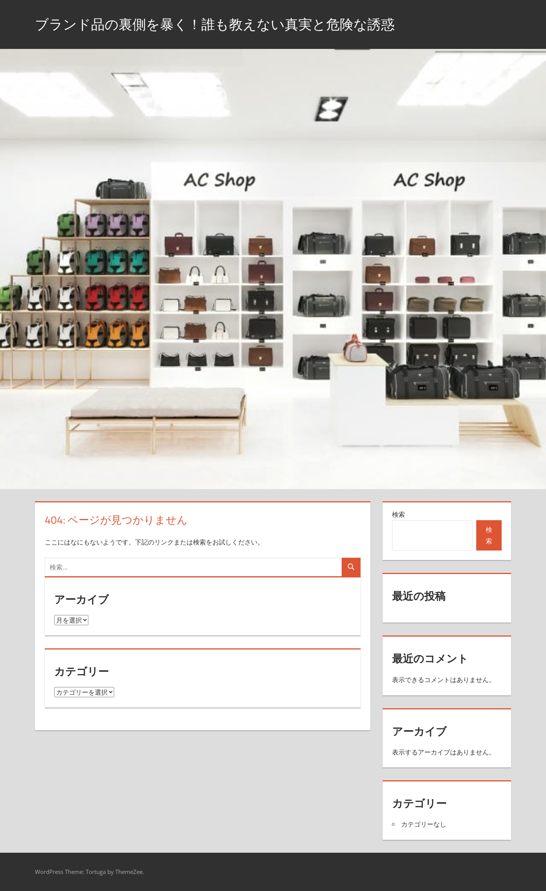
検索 (398, 514)
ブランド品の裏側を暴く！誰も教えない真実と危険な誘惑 (215, 24)
